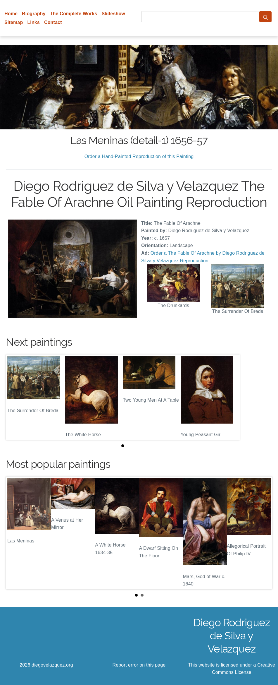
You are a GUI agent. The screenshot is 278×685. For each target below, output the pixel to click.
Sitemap (13, 22)
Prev (15, 532)
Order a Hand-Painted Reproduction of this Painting (139, 156)
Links (33, 22)
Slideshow (113, 13)
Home (11, 13)
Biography (34, 13)
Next (263, 532)
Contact (53, 22)
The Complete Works (73, 13)
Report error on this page (139, 664)
